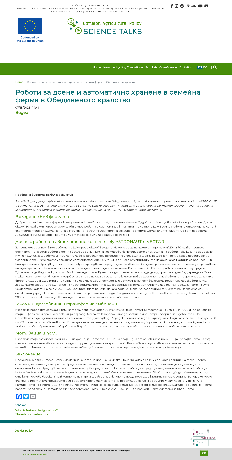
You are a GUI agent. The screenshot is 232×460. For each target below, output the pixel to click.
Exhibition (185, 67)
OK (204, 453)
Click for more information (35, 454)
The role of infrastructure (31, 414)
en (200, 67)
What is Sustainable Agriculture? (36, 410)
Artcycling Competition (128, 67)
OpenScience (168, 67)
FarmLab (151, 67)
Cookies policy (24, 430)
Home (97, 67)
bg (205, 67)
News (106, 67)
